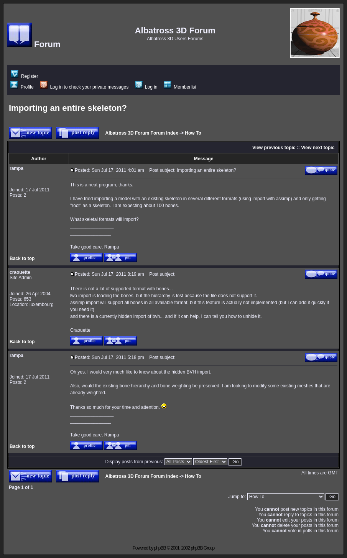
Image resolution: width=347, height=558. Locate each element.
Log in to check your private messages (84, 87)
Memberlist (180, 87)
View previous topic (273, 147)
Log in (146, 87)
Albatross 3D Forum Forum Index (141, 133)
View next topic (317, 147)
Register (24, 76)
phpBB (160, 548)
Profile (21, 87)
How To (193, 133)
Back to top (22, 258)
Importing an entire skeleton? (68, 108)
